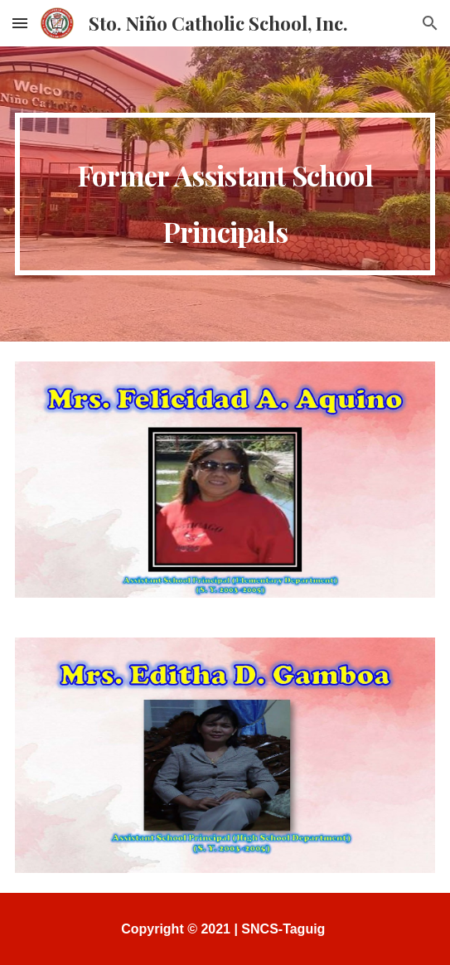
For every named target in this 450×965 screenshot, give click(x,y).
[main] (224, 194)
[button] (20, 23)
